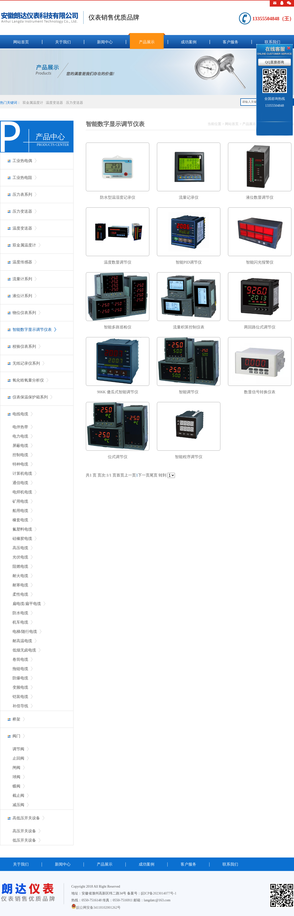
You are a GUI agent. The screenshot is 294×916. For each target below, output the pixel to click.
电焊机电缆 (22, 492)
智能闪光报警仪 (259, 262)
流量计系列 (22, 279)
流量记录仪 (188, 197)
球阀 (16, 777)
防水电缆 (20, 613)
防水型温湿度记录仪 (117, 197)
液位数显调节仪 (259, 197)
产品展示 (147, 42)
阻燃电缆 (20, 566)
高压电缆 (20, 548)
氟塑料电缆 (22, 529)
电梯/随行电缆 (24, 631)
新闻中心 (105, 42)
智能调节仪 (188, 392)
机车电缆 (20, 622)
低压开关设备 (24, 840)
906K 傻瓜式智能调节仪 (117, 392)
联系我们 (272, 42)
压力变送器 (74, 102)
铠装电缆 (20, 697)
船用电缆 (20, 511)
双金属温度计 (33, 102)
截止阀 (18, 795)
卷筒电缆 (20, 659)
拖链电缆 (20, 669)
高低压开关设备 (26, 818)
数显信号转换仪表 (259, 392)
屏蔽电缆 (20, 445)
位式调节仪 (117, 457)
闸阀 (16, 767)
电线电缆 (20, 414)
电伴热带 (20, 427)
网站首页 (21, 42)
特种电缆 (20, 464)
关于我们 (63, 42)
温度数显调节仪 (117, 262)
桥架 (16, 719)
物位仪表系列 (24, 313)
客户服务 (230, 42)
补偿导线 (20, 706)
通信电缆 (20, 483)
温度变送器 (54, 102)
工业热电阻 (22, 177)
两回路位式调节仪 (259, 327)
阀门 (16, 736)
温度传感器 (22, 262)
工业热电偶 (22, 161)
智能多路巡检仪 (117, 327)
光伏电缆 (20, 557)
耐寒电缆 (20, 585)
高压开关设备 (24, 831)
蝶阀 (16, 786)
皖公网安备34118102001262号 (98, 907)
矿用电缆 (20, 501)
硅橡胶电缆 (22, 538)
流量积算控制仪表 (188, 327)
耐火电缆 (20, 576)
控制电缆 (20, 455)
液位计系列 (22, 296)
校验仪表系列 (24, 346)
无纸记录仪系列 (26, 363)
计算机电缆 (22, 473)
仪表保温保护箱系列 (30, 397)
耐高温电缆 (22, 641)
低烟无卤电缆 (24, 650)
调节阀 (18, 749)
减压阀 (18, 805)
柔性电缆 (20, 594)
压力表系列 (22, 194)
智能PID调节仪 (189, 262)
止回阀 (18, 758)
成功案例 (188, 42)
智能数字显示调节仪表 (32, 329)
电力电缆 (20, 436)
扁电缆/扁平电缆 (26, 604)
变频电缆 (20, 687)
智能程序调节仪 (188, 457)
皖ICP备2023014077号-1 (158, 893)
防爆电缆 (20, 678)
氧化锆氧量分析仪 (28, 380)
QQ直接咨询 (274, 62)
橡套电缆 (20, 520)
